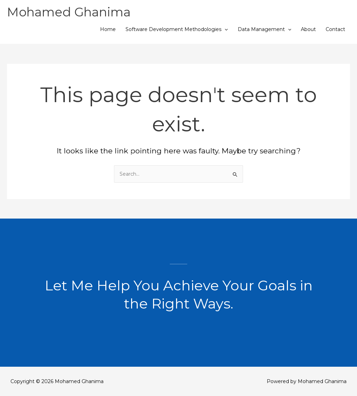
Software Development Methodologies (177, 29)
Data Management (264, 29)
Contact (335, 29)
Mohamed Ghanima (69, 12)
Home (108, 29)
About (308, 29)
